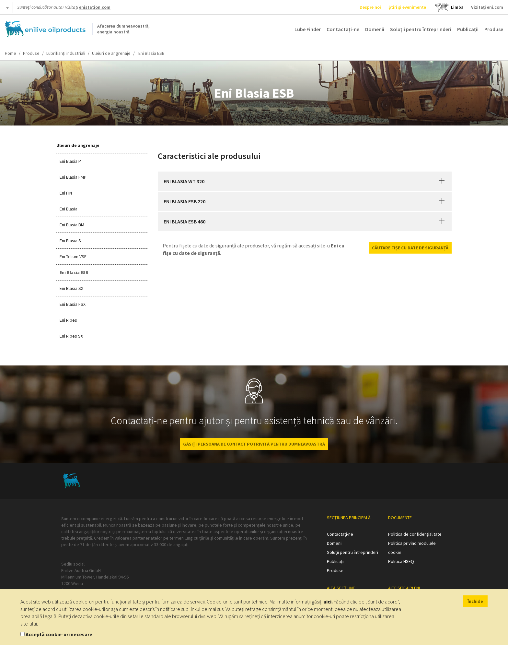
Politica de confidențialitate (415, 534)
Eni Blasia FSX (73, 304)
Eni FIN (66, 193)
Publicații (468, 29)
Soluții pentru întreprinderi (420, 29)
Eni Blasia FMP (73, 177)
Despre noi (370, 7)
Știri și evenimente (407, 7)
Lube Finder (307, 29)
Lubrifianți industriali (65, 53)
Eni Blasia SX (71, 288)
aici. (328, 601)
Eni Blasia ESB (74, 272)
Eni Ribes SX (71, 336)
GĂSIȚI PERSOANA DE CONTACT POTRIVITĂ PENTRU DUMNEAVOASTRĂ (254, 444)
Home (10, 53)
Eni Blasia (68, 209)
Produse (493, 29)
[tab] (305, 181)
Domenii (374, 29)
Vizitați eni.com (487, 7)
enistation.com (94, 7)
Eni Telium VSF (73, 256)
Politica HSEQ (401, 561)
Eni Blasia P (70, 161)
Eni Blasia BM (72, 225)
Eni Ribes (68, 320)
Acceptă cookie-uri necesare (59, 634)
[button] (442, 181)
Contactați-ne (343, 29)
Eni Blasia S (70, 241)
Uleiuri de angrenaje (111, 53)
